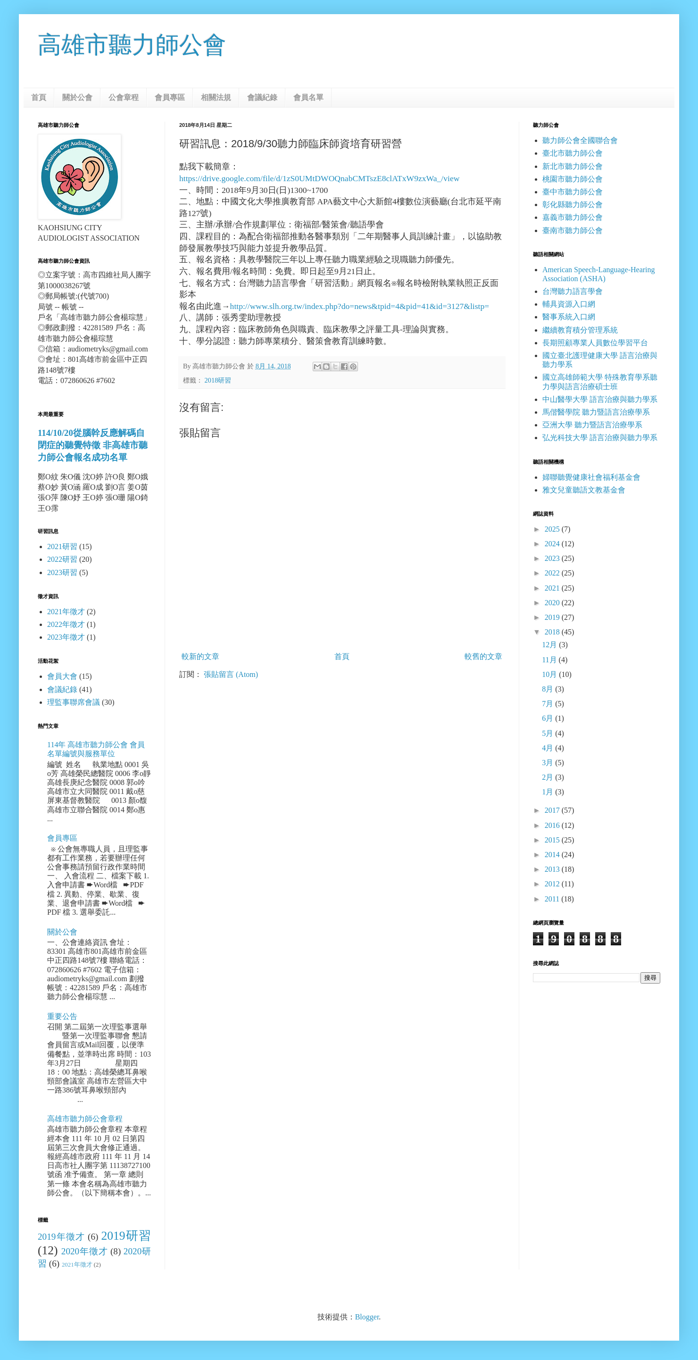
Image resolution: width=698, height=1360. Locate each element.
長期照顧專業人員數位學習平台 (595, 343)
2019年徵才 (61, 1237)
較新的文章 (200, 656)
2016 (553, 825)
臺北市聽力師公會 (572, 153)
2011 (553, 899)
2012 (553, 884)
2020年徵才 (84, 1251)
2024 (553, 544)
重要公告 (62, 1016)
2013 (553, 869)
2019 (553, 617)
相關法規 (216, 97)
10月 (550, 674)
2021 (553, 588)
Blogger (367, 1317)
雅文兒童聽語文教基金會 (583, 490)
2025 (553, 529)
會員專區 (170, 97)
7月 (548, 704)
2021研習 (62, 546)
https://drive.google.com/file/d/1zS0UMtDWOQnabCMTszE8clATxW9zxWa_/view (319, 178)
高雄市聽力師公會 (132, 45)
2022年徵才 (66, 624)
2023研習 (62, 572)
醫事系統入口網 (568, 317)
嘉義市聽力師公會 (572, 217)
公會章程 (123, 97)
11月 (550, 660)
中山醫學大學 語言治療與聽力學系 (599, 399)
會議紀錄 (262, 97)
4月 (548, 748)
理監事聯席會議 (73, 702)
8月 (548, 689)
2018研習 (218, 380)
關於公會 (77, 97)
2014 (553, 855)
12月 (550, 645)
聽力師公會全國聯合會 (580, 140)
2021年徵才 (66, 612)
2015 (553, 840)
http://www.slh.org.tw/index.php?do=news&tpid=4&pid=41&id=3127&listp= (360, 306)
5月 (548, 733)
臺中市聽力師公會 (572, 192)
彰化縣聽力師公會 (572, 204)
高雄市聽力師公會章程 (85, 1119)
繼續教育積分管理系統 (580, 330)
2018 (553, 632)
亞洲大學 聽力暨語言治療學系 (592, 425)
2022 (553, 573)
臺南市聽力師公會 (572, 230)
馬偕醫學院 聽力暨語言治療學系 (596, 412)
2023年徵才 (66, 637)
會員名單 (308, 97)
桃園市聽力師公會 (572, 179)
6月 (548, 718)
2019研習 (126, 1236)
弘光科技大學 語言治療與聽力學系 (599, 438)
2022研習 (62, 559)
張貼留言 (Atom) (231, 674)
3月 (548, 763)
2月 (548, 777)
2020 (553, 603)
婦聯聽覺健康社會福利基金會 (591, 477)
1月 (548, 792)
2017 (553, 810)
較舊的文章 (483, 656)
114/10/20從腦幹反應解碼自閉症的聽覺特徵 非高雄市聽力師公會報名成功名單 (93, 445)
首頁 (38, 97)
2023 (553, 558)
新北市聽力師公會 (572, 166)
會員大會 (62, 676)
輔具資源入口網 (568, 304)
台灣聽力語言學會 (572, 291)
